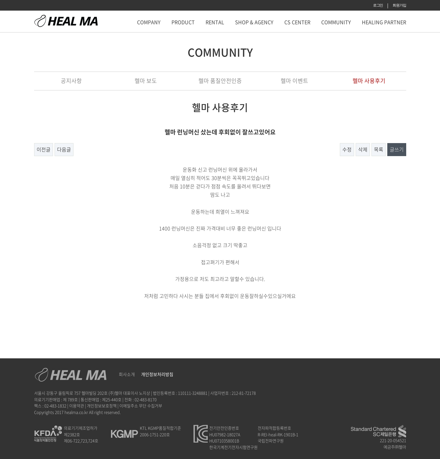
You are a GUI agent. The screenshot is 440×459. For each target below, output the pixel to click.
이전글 (44, 149)
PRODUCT (183, 22)
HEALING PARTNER (384, 22)
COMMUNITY (336, 22)
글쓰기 (397, 149)
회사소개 (127, 374)
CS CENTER (297, 22)
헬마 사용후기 (369, 80)
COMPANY (149, 22)
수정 (347, 149)
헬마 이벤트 (294, 80)
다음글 (64, 149)
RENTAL (215, 22)
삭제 (362, 149)
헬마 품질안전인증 (220, 80)
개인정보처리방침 (157, 374)
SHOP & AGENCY (254, 22)
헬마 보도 (146, 80)
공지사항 (71, 80)
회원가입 (399, 5)
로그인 (378, 5)
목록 (378, 149)
